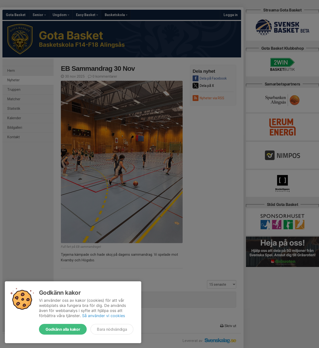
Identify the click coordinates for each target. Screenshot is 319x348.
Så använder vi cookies (103, 315)
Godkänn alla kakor (63, 329)
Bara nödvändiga (112, 329)
